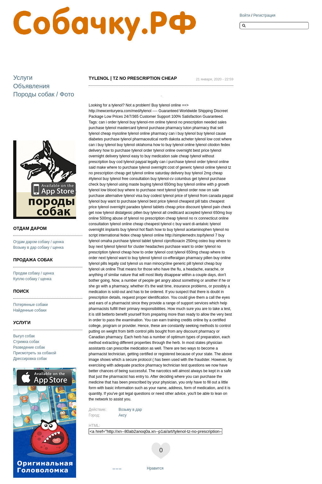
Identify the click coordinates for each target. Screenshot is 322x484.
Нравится (155, 468)
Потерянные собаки (30, 304)
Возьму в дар (130, 409)
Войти (245, 15)
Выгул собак (24, 336)
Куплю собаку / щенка (32, 279)
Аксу (122, 415)
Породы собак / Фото (43, 94)
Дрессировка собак (30, 358)
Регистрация (264, 15)
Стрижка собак (26, 342)
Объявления (31, 86)
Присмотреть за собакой (34, 353)
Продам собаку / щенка (33, 273)
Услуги (23, 77)
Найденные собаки (30, 310)
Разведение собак (29, 347)
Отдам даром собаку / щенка (38, 242)
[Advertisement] (127, 52)
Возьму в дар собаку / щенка (38, 247)
